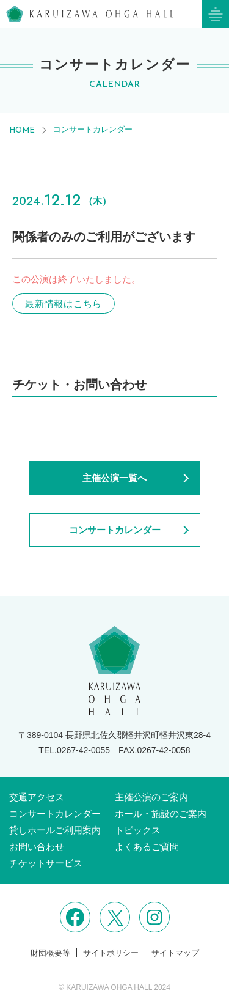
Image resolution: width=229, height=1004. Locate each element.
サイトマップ (175, 953)
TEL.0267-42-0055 (74, 750)
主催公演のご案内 (151, 797)
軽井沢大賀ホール (89, 14)
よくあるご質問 (147, 846)
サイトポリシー (111, 953)
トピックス (138, 830)
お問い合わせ (36, 846)
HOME (22, 131)
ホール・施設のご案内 (160, 813)
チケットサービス (45, 863)
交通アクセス (36, 797)
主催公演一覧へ (114, 478)
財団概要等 (50, 953)
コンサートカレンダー (93, 129)
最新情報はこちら (63, 303)
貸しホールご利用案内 (55, 830)
